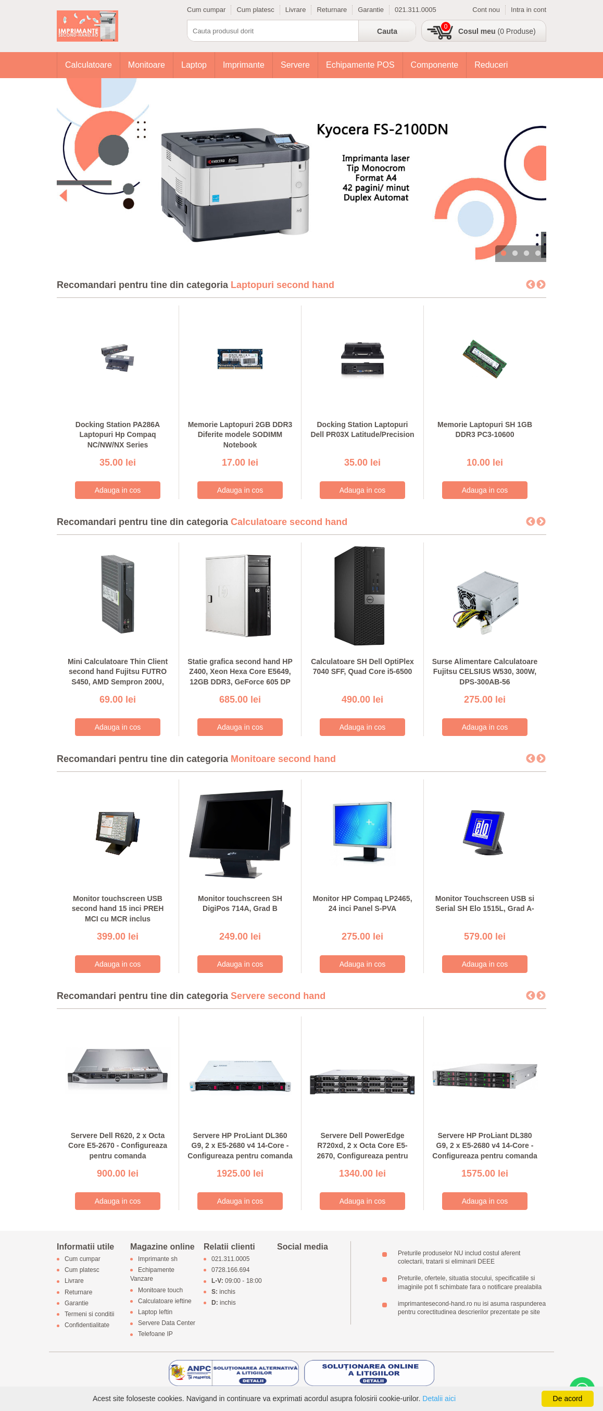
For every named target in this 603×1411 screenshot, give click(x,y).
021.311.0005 (415, 10)
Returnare (332, 10)
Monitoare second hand (283, 759)
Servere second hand (278, 996)
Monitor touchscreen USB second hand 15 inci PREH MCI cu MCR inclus (118, 908)
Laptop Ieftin (155, 1312)
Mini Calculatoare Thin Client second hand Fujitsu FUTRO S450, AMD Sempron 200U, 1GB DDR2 (118, 676)
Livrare (295, 10)
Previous (530, 285)
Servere (295, 64)
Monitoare (146, 64)
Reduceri (491, 64)
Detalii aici (439, 1398)
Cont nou (486, 10)
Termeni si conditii (89, 1314)
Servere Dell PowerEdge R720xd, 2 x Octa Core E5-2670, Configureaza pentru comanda (362, 1150)
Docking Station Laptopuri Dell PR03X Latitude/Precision (362, 429)
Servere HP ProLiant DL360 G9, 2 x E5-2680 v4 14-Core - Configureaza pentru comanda (239, 1145)
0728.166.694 (230, 1270)
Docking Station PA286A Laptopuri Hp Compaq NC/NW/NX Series (118, 434)
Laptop (194, 64)
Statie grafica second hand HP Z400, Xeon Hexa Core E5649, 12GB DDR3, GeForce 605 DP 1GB (240, 676)
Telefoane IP (155, 1334)
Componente (435, 64)
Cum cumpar (206, 10)
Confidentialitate (87, 1325)
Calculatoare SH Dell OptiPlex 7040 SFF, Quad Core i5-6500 (362, 666)
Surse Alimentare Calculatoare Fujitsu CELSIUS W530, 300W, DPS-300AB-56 (485, 671)
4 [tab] (538, 253)
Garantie (371, 10)
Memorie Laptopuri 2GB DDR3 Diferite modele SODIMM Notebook (240, 434)
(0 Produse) (497, 31)
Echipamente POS (360, 64)
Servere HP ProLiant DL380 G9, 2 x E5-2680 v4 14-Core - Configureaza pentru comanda (484, 1145)
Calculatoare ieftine (165, 1301)
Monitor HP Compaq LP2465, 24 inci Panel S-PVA (362, 903)
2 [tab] (515, 253)
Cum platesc (255, 10)
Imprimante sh (158, 1259)
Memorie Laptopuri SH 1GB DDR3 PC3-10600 (484, 429)
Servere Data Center (166, 1323)
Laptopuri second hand (282, 285)
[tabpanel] (301, 170)
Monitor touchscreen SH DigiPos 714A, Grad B (240, 903)
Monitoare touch (160, 1290)
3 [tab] (526, 253)
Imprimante (244, 64)
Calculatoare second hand (289, 522)
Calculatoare (88, 64)
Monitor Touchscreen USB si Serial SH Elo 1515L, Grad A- (484, 903)
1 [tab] (503, 253)
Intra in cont (528, 10)
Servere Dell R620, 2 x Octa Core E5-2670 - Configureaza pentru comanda (117, 1145)
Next (541, 285)
